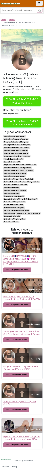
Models (5, 467)
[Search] (22, 10)
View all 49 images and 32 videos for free (22, 101)
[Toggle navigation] (39, 3)
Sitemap (14, 467)
